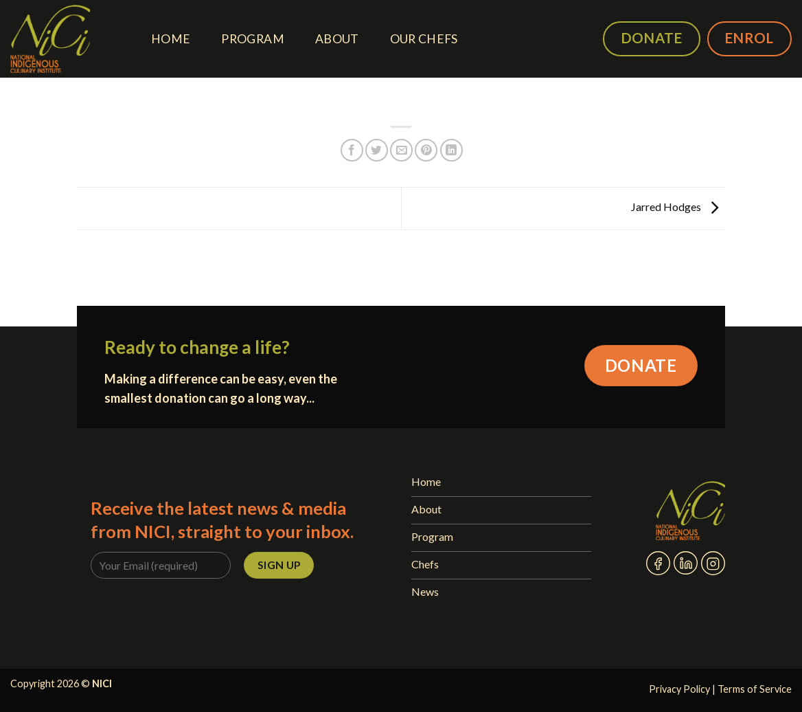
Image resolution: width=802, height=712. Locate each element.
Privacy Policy (679, 689)
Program (252, 39)
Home (170, 39)
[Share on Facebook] (352, 150)
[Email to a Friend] (401, 150)
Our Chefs (424, 39)
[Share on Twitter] (376, 150)
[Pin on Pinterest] (426, 150)
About (337, 39)
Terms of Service (755, 689)
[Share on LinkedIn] (451, 150)
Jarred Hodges (678, 207)
